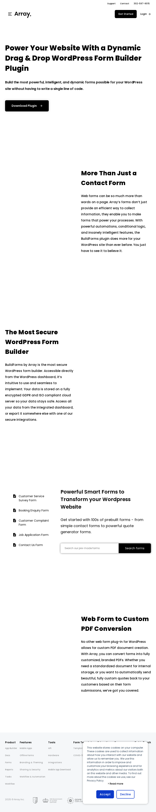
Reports (9, 769)
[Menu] (10, 14)
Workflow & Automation (32, 776)
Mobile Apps (26, 748)
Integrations (55, 762)
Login (143, 14)
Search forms (134, 548)
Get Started (125, 14)
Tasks (8, 776)
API (49, 748)
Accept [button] (105, 794)
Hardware (53, 755)
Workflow (10, 783)
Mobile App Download (59, 769)
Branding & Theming (31, 762)
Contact (124, 3)
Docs (7, 755)
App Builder (11, 748)
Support (111, 3)
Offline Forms (27, 755)
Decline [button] (125, 794)
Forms (8, 762)
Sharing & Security (30, 769)
